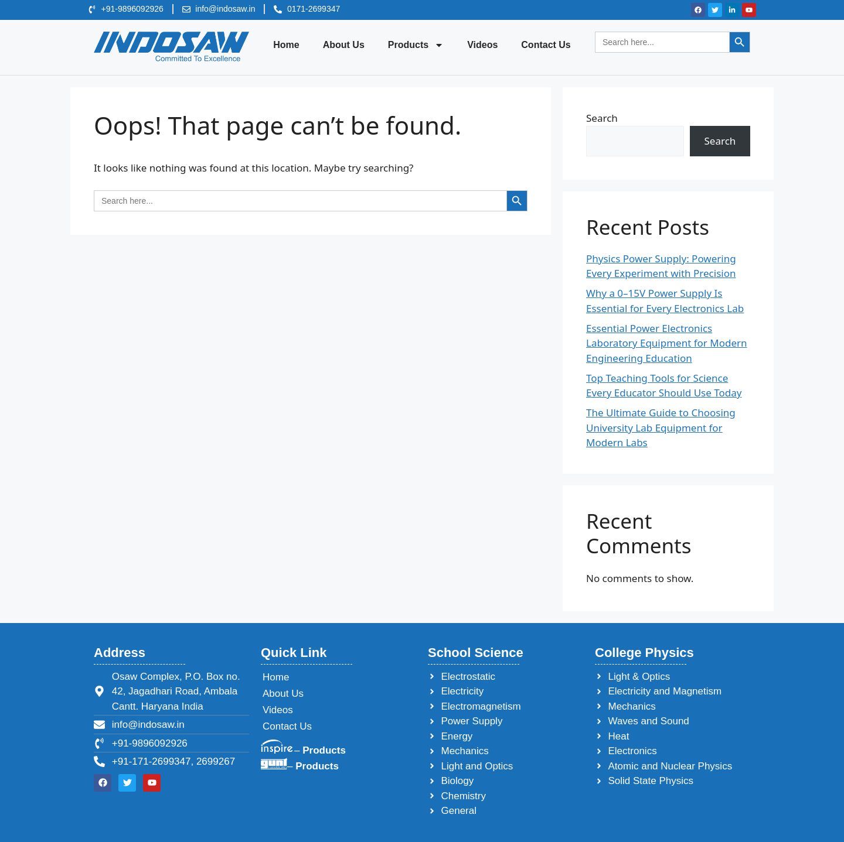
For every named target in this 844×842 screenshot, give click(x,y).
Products (416, 45)
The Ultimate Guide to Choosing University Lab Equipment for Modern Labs (661, 427)
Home (286, 45)
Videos (482, 45)
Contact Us (545, 45)
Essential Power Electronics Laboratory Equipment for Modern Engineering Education (666, 343)
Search (602, 118)
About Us (344, 45)
